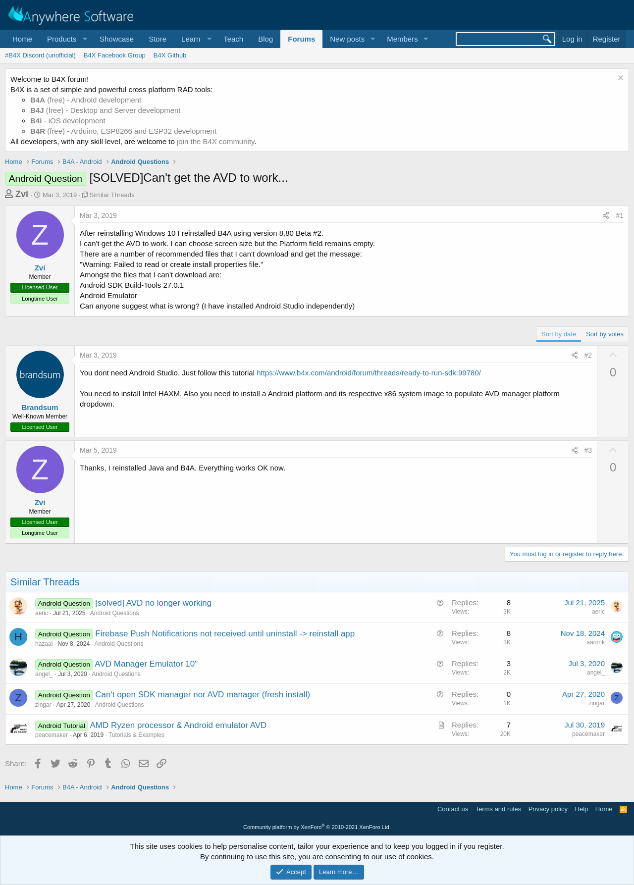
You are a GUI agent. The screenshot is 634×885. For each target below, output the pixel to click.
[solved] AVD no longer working (153, 603)
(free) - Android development (85, 100)
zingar (43, 704)
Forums (301, 39)
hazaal (44, 643)
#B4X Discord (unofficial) (40, 55)
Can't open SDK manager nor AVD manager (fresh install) (202, 694)
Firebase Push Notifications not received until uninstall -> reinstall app (225, 633)
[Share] (605, 215)
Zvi (21, 194)
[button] (66, 39)
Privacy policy (548, 809)
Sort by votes (605, 334)
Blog (265, 39)
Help (581, 809)
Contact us (452, 809)
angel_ (44, 674)
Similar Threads (112, 195)
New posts (347, 39)
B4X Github (170, 55)
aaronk (595, 642)
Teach (233, 39)
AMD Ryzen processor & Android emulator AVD (178, 725)
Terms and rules (498, 809)
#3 (588, 450)
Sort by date (558, 334)
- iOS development (68, 120)
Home (22, 39)
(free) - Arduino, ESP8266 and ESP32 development (123, 131)
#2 (588, 355)
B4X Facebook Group (115, 55)
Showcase (117, 39)
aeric (41, 613)
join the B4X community (215, 141)
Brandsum (39, 407)
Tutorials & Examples (136, 734)
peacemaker (51, 734)
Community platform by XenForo (317, 827)
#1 (620, 215)
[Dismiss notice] (619, 79)
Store (157, 39)
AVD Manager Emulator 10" (146, 664)
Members (402, 39)
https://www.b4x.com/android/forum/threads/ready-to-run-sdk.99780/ (369, 372)
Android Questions (114, 613)
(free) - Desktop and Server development (105, 110)
